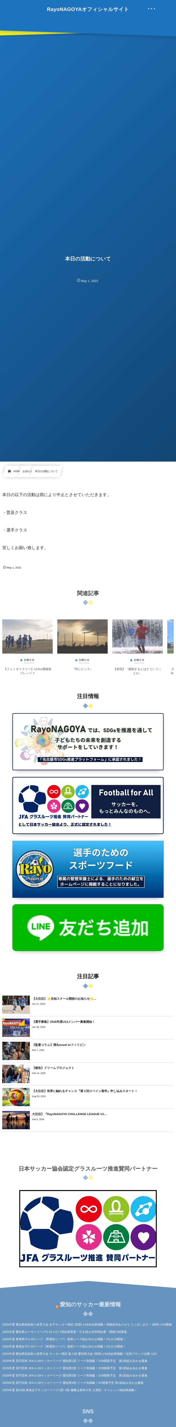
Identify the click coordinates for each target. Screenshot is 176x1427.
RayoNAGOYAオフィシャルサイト (88, 9)
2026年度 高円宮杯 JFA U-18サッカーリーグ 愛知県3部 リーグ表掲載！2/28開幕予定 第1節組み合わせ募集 (75, 1375)
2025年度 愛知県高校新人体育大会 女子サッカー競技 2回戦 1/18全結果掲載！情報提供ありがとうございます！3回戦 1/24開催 (87, 1324)
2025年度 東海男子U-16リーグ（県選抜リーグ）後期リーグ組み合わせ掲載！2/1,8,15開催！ (64, 1339)
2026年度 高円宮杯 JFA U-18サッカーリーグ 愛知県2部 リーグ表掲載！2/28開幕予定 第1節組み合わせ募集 (75, 1368)
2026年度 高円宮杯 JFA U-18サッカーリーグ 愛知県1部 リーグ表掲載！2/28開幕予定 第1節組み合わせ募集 (75, 1361)
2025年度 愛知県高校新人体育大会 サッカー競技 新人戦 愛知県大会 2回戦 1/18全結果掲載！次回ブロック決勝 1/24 (79, 1353)
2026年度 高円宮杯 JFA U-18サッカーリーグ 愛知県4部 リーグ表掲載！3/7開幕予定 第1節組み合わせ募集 (73, 1382)
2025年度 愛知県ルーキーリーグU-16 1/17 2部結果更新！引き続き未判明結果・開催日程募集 (64, 1332)
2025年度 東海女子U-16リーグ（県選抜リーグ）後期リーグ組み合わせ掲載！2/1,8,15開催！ (64, 1346)
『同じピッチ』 (82, 672)
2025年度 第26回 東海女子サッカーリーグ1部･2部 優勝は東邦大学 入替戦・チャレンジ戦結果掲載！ (69, 1390)
